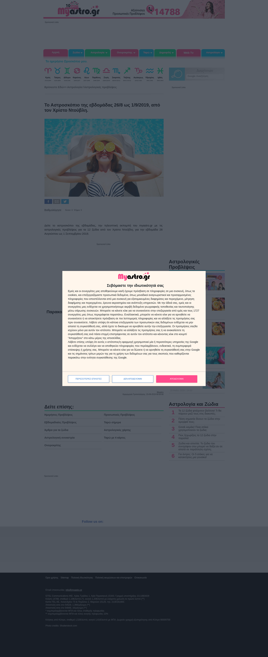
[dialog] (134, 328)
